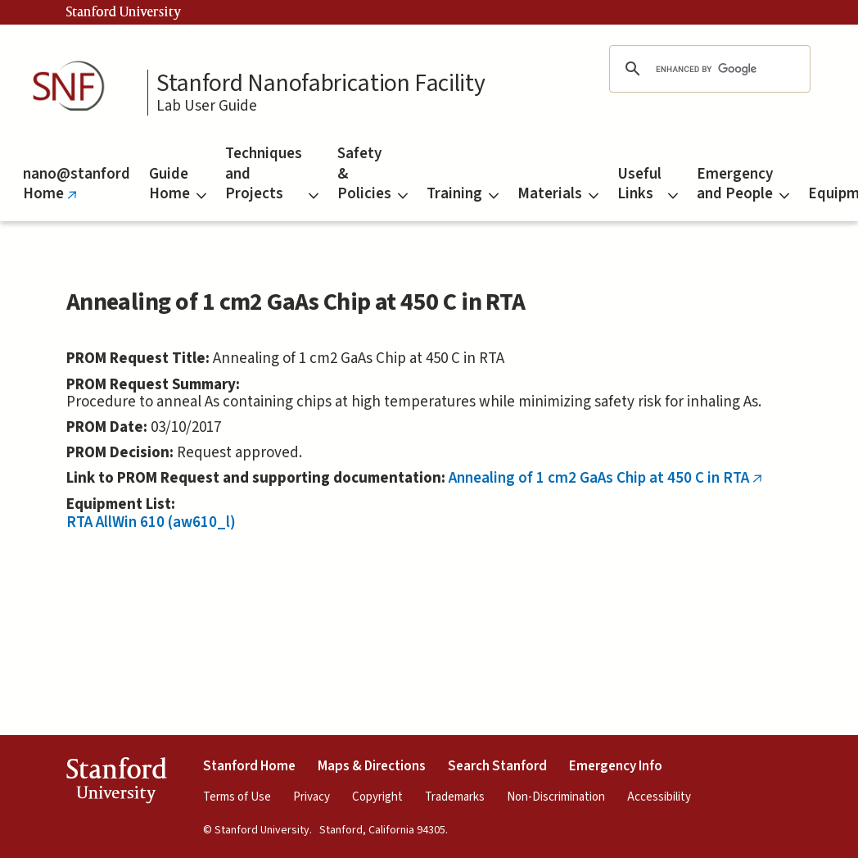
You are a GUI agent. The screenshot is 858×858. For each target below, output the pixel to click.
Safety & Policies (372, 174)
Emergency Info (615, 766)
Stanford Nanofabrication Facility (320, 84)
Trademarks (455, 797)
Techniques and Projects (271, 174)
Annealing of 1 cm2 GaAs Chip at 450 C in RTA (609, 478)
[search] (707, 69)
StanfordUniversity (115, 783)
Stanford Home (249, 766)
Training (463, 194)
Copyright (377, 797)
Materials (557, 194)
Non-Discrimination (556, 797)
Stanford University (123, 12)
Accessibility (659, 797)
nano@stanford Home (76, 192)
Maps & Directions (372, 766)
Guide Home (177, 184)
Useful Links (647, 184)
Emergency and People (743, 184)
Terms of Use (237, 797)
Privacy (311, 797)
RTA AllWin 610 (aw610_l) (151, 522)
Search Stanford (497, 766)
